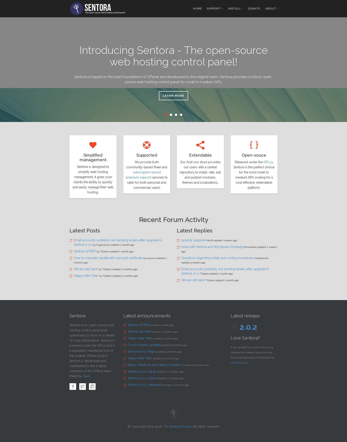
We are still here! (86, 269)
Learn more (173, 95)
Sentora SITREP (85, 251)
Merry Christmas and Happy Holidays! (155, 365)
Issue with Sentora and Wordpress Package (212, 247)
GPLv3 (268, 162)
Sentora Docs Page (141, 351)
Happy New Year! (86, 275)
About (271, 8)
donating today (239, 362)
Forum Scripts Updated (144, 345)
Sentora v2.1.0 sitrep (142, 371)
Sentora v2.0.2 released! (145, 385)
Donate (254, 8)
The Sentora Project (177, 426)
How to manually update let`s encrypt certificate (108, 258)
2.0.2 (248, 327)
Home (197, 8)
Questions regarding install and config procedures (217, 258)
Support (215, 8)
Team (87, 376)
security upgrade (193, 240)
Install (235, 8)
